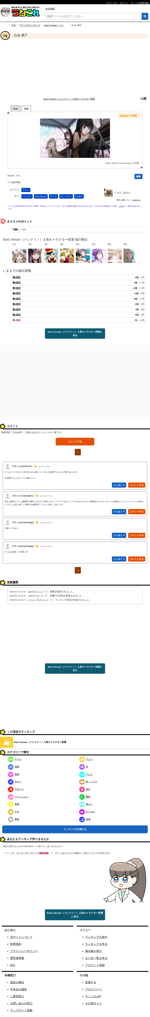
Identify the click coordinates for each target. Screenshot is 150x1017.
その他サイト (93, 1003)
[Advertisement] (75, 67)
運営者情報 (17, 958)
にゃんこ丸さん (122, 192)
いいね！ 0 (119, 485)
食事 (13, 804)
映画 (13, 774)
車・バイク (88, 781)
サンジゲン (66, 196)
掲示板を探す (93, 951)
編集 (138, 176)
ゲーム (53, 196)
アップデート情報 (21, 1010)
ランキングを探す (96, 937)
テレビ (86, 774)
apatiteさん (136, 200)
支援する (90, 982)
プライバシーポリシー (24, 951)
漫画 (13, 766)
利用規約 (15, 944)
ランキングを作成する (75, 829)
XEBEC (79, 196)
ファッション (18, 796)
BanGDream (41, 196)
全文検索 (50, 8)
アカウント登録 (95, 965)
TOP (13, 25)
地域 (85, 819)
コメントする (75, 441)
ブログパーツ (93, 989)
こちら (121, 206)
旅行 (85, 789)
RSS (12, 965)
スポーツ (16, 789)
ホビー (15, 781)
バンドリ (26, 196)
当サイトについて (21, 937)
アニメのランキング (30, 25)
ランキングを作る (96, 944)
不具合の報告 (18, 989)
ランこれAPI (93, 996)
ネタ (13, 811)
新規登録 (43, 853)
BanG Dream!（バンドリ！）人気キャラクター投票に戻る (75, 333)
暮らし (86, 804)
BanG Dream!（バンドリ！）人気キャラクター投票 (69, 99)
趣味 (85, 796)
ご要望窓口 (17, 996)
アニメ (25, 190)
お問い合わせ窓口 (21, 1003)
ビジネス (87, 811)
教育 (13, 819)
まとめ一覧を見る (96, 958)
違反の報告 (17, 982)
